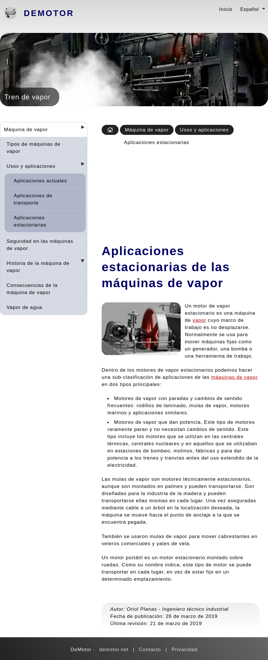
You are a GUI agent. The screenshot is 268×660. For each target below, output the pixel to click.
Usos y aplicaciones (31, 166)
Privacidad (184, 649)
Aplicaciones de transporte (33, 199)
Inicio (225, 9)
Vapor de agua (24, 307)
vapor (199, 320)
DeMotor (49, 13)
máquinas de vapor (234, 377)
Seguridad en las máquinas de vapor (40, 244)
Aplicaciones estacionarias (30, 221)
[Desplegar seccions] (80, 128)
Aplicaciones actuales (40, 181)
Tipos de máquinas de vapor (33, 147)
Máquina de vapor (26, 129)
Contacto (150, 649)
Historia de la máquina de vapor (38, 266)
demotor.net (114, 649)
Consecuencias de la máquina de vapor (32, 288)
